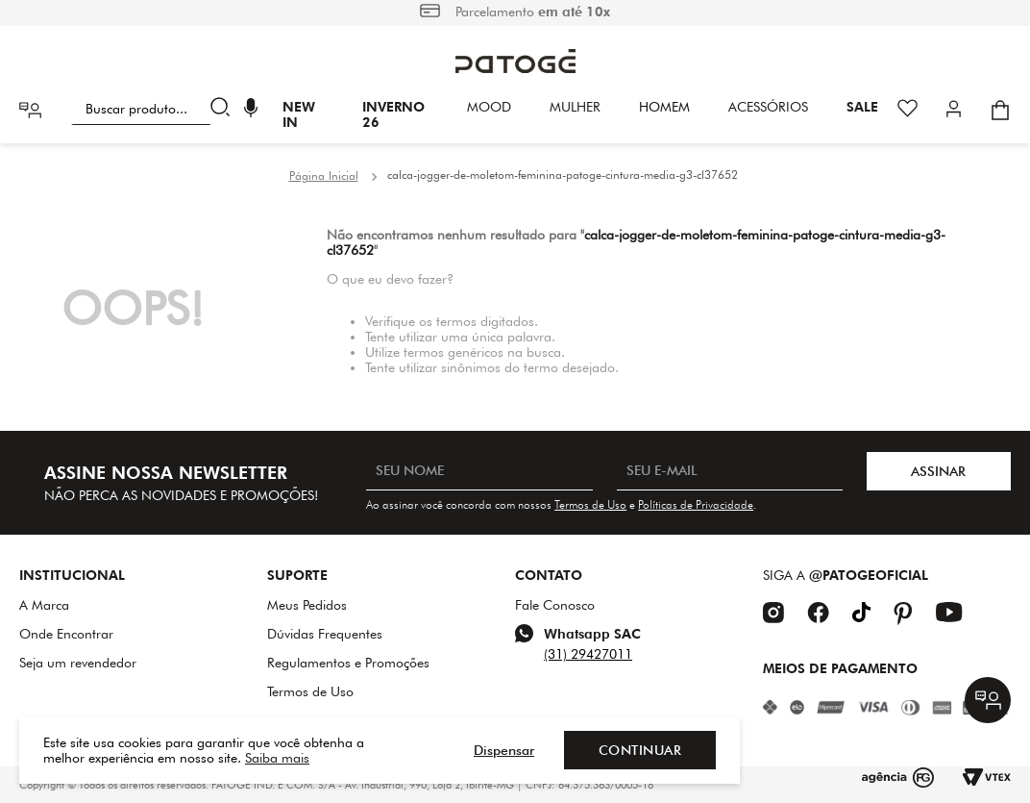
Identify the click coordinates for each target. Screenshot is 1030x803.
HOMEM (664, 106)
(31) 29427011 (588, 654)
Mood (489, 106)
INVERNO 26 (393, 114)
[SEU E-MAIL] (730, 471)
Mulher (575, 106)
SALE (862, 106)
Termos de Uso (590, 504)
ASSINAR (938, 471)
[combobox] (154, 109)
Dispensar (504, 750)
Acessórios (768, 106)
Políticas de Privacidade (695, 504)
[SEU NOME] (479, 471)
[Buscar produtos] (224, 109)
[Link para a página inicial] (323, 176)
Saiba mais (277, 757)
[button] (250, 110)
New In (298, 114)
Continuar (640, 750)
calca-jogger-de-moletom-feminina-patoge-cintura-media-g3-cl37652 (562, 174)
